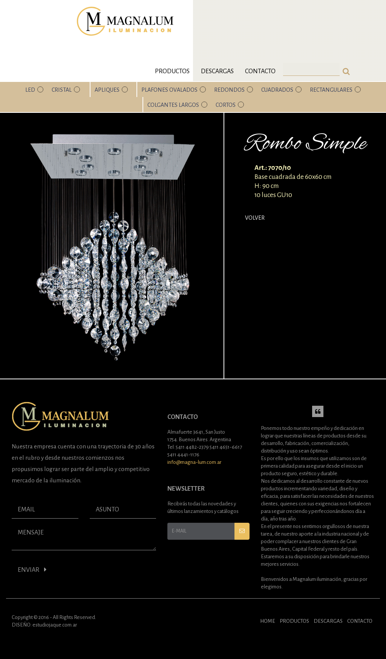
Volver (255, 218)
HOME (267, 621)
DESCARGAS (328, 621)
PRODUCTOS (294, 621)
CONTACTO (359, 621)
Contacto (260, 71)
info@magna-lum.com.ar (194, 462)
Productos (172, 71)
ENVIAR (32, 569)
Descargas (217, 71)
